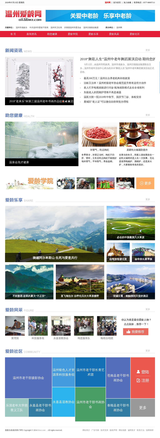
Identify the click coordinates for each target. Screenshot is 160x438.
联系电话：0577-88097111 (144, 2)
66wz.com (41, 430)
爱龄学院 (73, 34)
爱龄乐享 (93, 34)
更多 (148, 50)
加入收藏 (127, 2)
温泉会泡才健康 (19, 162)
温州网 (107, 2)
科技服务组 (38, 338)
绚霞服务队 (84, 338)
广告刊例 (95, 430)
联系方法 (140, 430)
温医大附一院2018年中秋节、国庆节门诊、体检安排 (112, 97)
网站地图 (122, 430)
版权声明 (113, 430)
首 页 (13, 34)
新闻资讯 (32, 34)
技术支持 (104, 430)
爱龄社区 (135, 34)
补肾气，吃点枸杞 (99, 150)
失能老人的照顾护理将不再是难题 (102, 92)
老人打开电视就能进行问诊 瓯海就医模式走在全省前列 (114, 87)
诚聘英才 (131, 430)
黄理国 (15, 338)
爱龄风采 (114, 34)
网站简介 (86, 430)
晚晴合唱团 (107, 338)
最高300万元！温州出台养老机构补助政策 (107, 78)
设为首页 (117, 2)
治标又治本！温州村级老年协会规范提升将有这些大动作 (115, 83)
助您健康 (52, 34)
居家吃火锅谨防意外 (137, 150)
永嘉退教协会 (60, 338)
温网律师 (149, 430)
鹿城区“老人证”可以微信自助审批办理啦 (106, 101)
